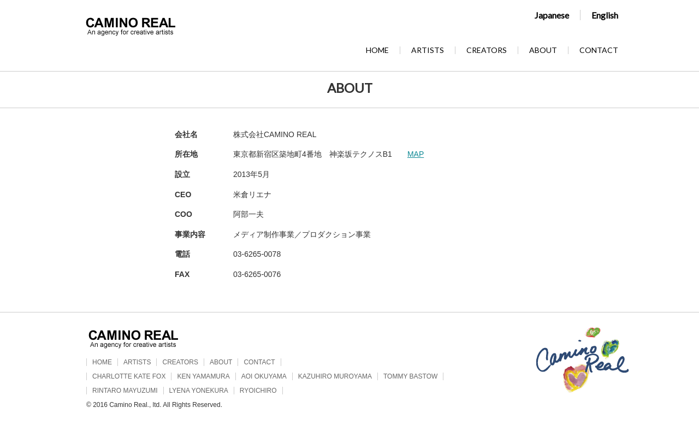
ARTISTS (427, 50)
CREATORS (486, 50)
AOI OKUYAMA (264, 376)
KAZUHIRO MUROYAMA (335, 376)
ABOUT (543, 50)
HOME (377, 50)
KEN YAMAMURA (203, 376)
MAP (415, 154)
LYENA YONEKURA (198, 390)
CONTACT (598, 50)
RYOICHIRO (258, 390)
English (604, 15)
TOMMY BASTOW (410, 376)
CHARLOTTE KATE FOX (128, 376)
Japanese (552, 15)
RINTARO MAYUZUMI (125, 390)
